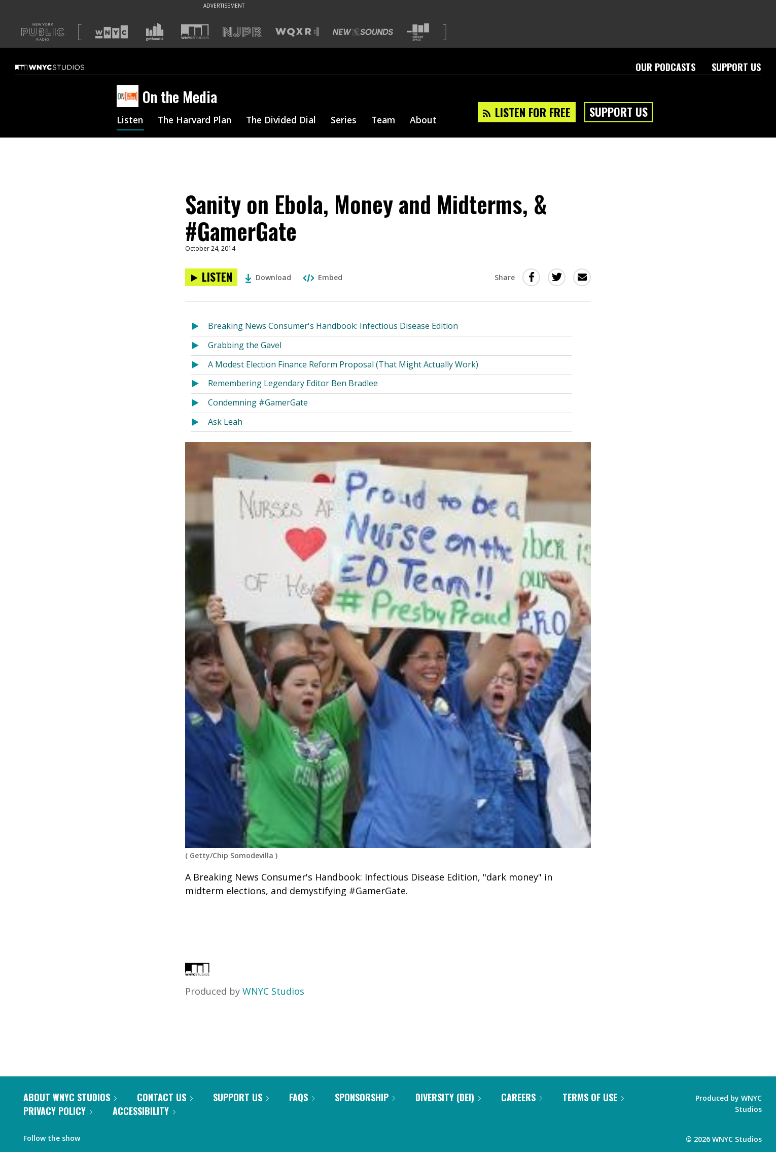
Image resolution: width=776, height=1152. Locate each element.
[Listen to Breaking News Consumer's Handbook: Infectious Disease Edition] (199, 326)
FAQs (301, 1097)
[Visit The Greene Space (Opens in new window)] (418, 32)
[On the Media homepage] (130, 97)
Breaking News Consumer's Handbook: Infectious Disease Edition (333, 325)
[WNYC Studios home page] (62, 67)
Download (268, 277)
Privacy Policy (57, 1110)
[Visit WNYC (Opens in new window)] (111, 32)
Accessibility (144, 1110)
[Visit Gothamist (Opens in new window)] (154, 32)
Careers (521, 1097)
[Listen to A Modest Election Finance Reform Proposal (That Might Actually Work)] (199, 365)
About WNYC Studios (70, 1097)
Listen (130, 120)
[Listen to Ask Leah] (199, 422)
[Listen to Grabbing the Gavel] (199, 345)
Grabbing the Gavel (244, 345)
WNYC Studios (273, 991)
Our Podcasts (665, 67)
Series (352, 120)
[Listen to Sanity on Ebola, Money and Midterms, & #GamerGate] (211, 277)
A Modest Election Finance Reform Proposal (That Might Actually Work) (343, 364)
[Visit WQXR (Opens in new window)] (297, 32)
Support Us (736, 67)
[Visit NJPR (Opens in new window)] (242, 32)
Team (393, 120)
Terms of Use (593, 1097)
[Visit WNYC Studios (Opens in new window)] (195, 31)
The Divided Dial (287, 120)
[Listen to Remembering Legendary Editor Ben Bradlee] (199, 384)
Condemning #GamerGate (258, 402)
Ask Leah (225, 421)
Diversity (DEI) (448, 1097)
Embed (322, 277)
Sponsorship (365, 1097)
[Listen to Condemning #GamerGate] (199, 403)
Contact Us (165, 1097)
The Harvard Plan (197, 120)
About (434, 120)
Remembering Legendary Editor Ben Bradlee (293, 383)
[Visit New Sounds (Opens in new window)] (363, 32)
